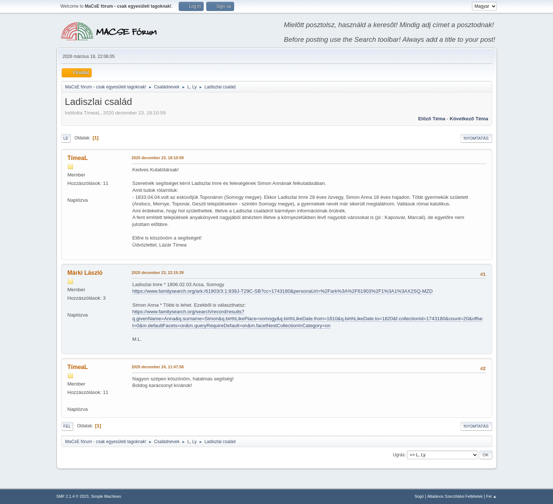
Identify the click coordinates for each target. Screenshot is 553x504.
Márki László (85, 273)
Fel (67, 426)
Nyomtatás (476, 138)
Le (66, 138)
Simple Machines (106, 496)
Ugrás (398, 454)
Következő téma (469, 118)
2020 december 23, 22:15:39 (158, 272)
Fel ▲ (491, 496)
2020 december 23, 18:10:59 (158, 158)
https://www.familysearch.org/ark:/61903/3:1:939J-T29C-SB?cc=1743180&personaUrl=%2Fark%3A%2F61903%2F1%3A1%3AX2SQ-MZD (282, 291)
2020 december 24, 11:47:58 (158, 367)
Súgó (419, 496)
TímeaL (78, 158)
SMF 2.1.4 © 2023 (73, 496)
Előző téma (431, 118)
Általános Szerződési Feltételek (455, 496)
